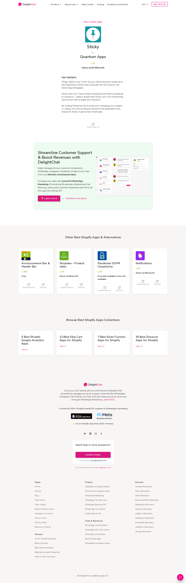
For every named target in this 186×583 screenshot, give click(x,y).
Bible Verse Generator (44, 548)
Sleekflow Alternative (144, 527)
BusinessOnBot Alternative (147, 500)
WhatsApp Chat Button (95, 534)
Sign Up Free (159, 4)
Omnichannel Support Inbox (97, 491)
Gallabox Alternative (143, 513)
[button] (56, 4)
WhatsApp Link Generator (96, 525)
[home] (27, 4)
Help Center (87, 4)
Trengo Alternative (143, 531)
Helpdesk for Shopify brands (97, 487)
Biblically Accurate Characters (47, 552)
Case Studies (40, 504)
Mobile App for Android (95, 509)
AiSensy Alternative (143, 509)
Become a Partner (43, 527)
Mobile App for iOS (93, 513)
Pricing (100, 4)
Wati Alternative (142, 495)
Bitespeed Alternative (144, 504)
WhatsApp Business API (95, 504)
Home (37, 487)
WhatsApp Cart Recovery (96, 500)
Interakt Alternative (143, 487)
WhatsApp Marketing (94, 495)
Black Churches (41, 543)
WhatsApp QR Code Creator (97, 530)
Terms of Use (40, 518)
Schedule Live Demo (117, 4)
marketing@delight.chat (102, 467)
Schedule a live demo (76, 198)
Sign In (145, 4)
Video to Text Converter (45, 557)
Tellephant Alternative (144, 518)
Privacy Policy (41, 522)
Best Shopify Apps (93, 22)
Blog (37, 495)
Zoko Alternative (142, 491)
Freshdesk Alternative (144, 522)
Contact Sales (93, 455)
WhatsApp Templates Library (97, 543)
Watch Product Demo (44, 509)
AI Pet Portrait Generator (45, 539)
